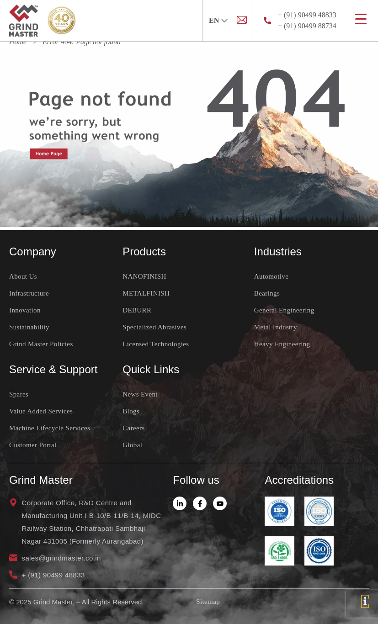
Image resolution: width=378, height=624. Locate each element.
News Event (140, 394)
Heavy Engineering (282, 344)
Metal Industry (275, 327)
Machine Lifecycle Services (49, 428)
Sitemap (208, 601)
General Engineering (284, 310)
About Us (23, 276)
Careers (133, 428)
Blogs (130, 411)
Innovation (25, 310)
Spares (18, 394)
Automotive (271, 276)
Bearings (267, 293)
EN (214, 20)
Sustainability (29, 327)
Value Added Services (41, 411)
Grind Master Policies (41, 344)
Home (18, 42)
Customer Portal (33, 445)
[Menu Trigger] (360, 19)
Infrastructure (29, 293)
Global (132, 445)
